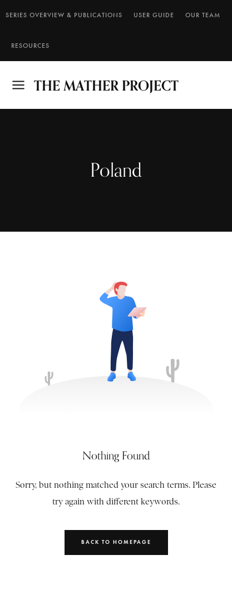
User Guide (154, 15)
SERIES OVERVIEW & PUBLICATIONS (64, 15)
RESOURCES (30, 45)
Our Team (202, 15)
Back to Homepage (116, 542)
